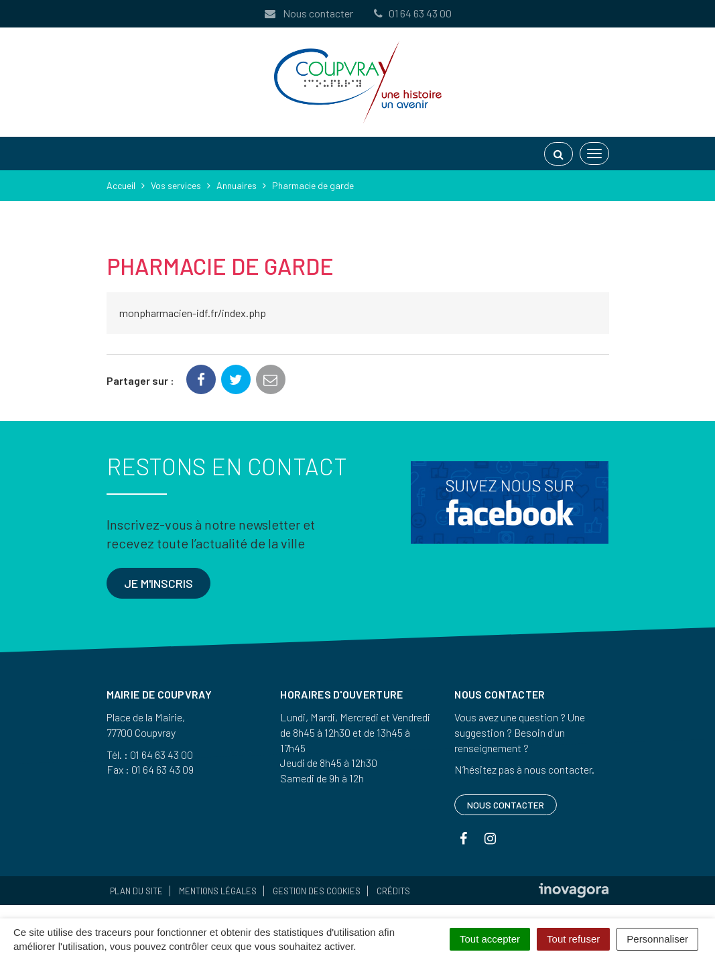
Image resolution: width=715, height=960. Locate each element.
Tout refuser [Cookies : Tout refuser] (573, 939)
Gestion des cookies (317, 891)
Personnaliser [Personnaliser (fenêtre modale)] (657, 939)
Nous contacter (308, 13)
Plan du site (136, 891)
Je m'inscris (158, 583)
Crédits (393, 891)
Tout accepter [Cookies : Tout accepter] (490, 939)
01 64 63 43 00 (412, 13)
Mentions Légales (218, 891)
